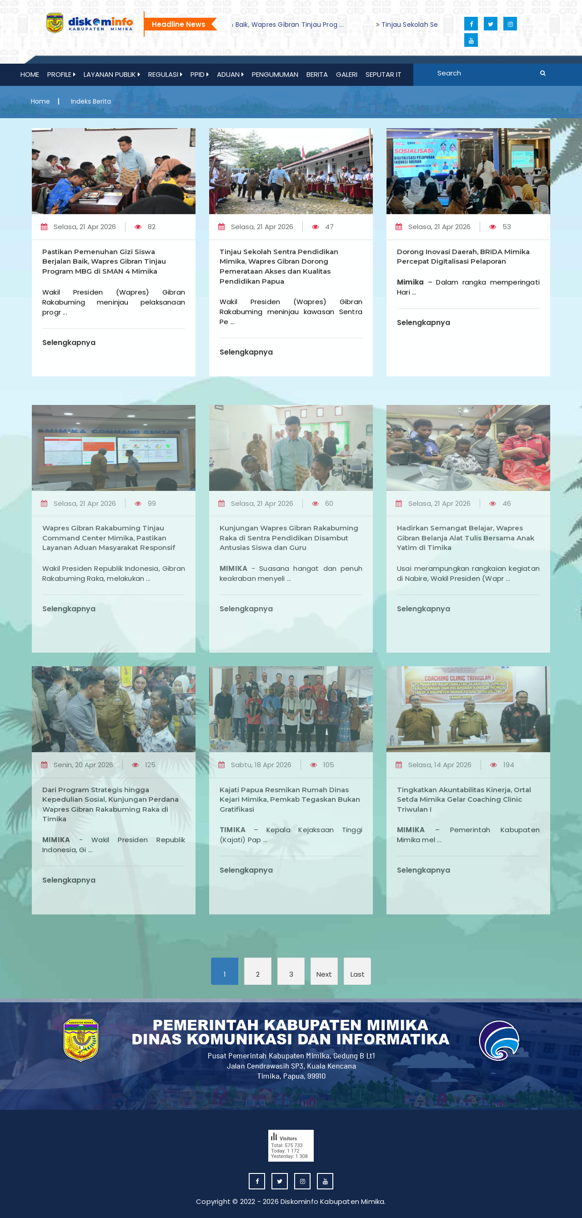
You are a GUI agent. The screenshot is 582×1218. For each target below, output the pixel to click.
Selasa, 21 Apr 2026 (78, 235)
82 (145, 235)
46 (500, 531)
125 (144, 793)
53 (500, 235)
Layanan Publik (112, 74)
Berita (317, 74)
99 (145, 531)
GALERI (346, 74)
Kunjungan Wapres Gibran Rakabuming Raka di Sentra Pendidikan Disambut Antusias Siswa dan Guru (289, 566)
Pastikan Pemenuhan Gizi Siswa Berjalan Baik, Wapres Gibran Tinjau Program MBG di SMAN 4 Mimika (104, 270)
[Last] (357, 971)
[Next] (324, 971)
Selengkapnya (68, 351)
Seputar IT (383, 74)
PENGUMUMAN (275, 74)
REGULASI (165, 74)
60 (322, 531)
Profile (61, 74)
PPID (200, 74)
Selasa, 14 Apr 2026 (434, 793)
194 (502, 793)
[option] (428, 25)
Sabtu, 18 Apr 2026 (254, 793)
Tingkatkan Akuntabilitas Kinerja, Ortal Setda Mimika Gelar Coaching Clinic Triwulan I (464, 828)
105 (322, 793)
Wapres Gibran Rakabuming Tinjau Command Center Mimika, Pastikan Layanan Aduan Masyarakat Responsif (108, 566)
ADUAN (230, 74)
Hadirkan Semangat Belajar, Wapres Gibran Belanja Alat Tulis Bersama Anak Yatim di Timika (465, 566)
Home (29, 74)
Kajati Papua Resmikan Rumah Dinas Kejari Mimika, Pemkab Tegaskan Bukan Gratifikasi (290, 828)
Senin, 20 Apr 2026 (77, 793)
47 (323, 235)
